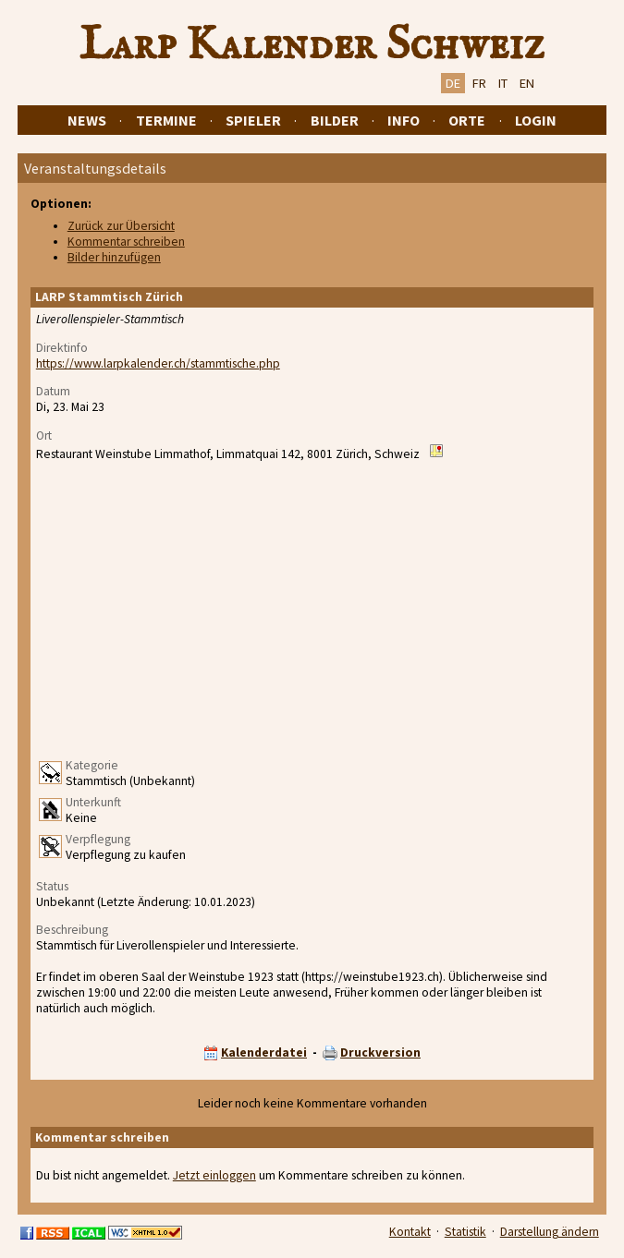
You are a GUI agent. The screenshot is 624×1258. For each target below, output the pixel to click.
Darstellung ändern (549, 1232)
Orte (466, 120)
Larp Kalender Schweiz (312, 45)
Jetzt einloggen (214, 1175)
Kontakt (410, 1232)
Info (403, 120)
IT (503, 83)
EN (527, 83)
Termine (166, 120)
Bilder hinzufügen (114, 257)
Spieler (253, 120)
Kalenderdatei (264, 1052)
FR (479, 83)
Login (536, 120)
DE (453, 83)
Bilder (335, 120)
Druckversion (380, 1052)
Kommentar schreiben (126, 241)
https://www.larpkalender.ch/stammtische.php (158, 363)
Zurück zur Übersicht (121, 226)
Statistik (465, 1232)
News (86, 120)
